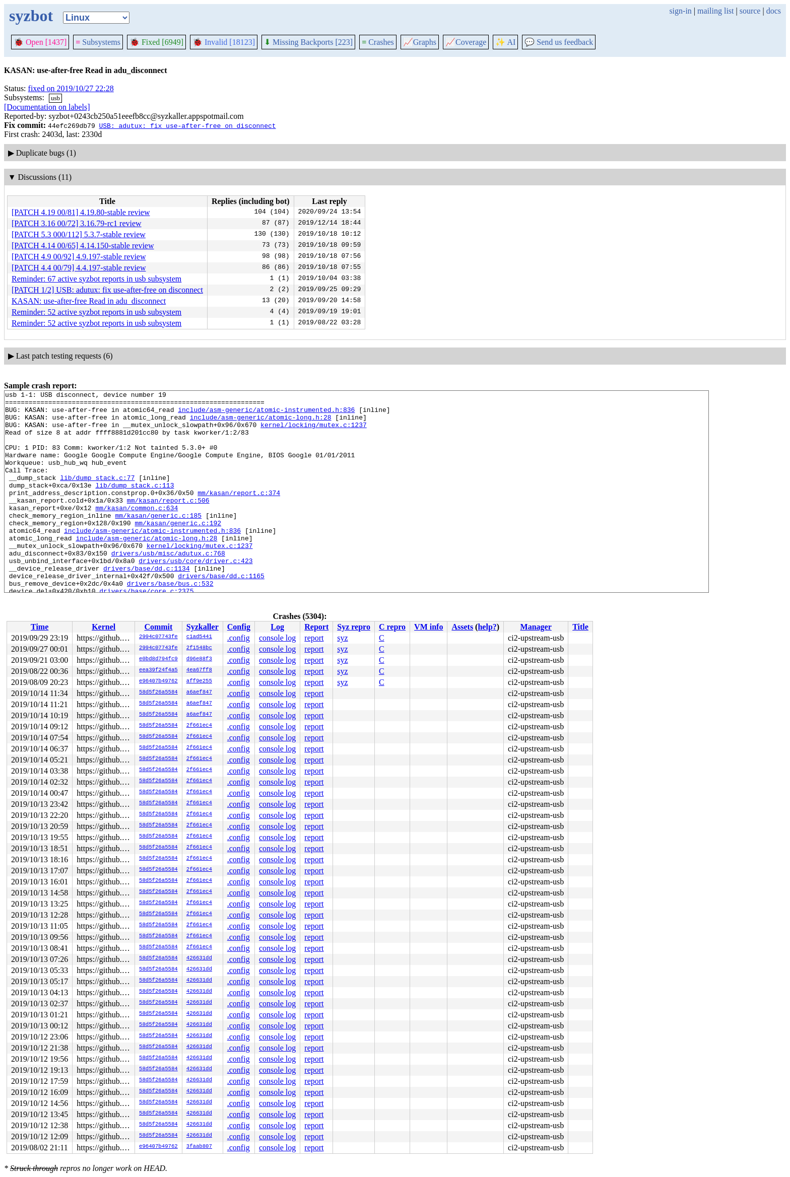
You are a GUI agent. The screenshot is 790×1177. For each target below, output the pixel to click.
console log (277, 638)
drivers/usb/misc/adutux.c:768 (168, 586)
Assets (462, 626)
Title (580, 626)
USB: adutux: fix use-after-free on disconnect (187, 125)
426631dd (199, 958)
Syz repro (353, 626)
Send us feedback (558, 42)
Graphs (419, 42)
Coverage (465, 42)
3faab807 (199, 1146)
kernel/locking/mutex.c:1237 (313, 432)
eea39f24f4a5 (158, 670)
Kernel (103, 626)
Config (238, 626)
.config (238, 638)
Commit (158, 626)
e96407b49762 (158, 681)
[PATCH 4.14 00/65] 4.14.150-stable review (83, 245)
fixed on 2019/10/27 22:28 (71, 88)
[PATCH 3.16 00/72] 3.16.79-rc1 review (77, 223)
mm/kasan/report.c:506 (168, 522)
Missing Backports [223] (308, 42)
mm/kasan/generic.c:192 (178, 550)
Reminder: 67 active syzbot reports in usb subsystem (96, 278)
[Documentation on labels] (47, 107)
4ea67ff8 (199, 670)
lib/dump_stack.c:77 (97, 495)
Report (316, 626)
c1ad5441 (199, 637)
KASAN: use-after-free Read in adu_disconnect (89, 301)
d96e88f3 (199, 659)
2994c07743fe (158, 637)
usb (55, 98)
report (313, 638)
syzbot (31, 16)
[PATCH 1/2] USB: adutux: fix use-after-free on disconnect (107, 290)
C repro (392, 626)
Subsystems (98, 42)
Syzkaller (202, 626)
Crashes (378, 42)
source (750, 11)
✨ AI (505, 42)
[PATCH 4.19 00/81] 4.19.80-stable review (81, 212)
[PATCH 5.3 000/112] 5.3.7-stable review (79, 234)
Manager (536, 626)
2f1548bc (199, 648)
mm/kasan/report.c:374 (239, 513)
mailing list (715, 11)
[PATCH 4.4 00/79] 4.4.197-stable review (79, 267)
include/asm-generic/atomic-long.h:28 (261, 423)
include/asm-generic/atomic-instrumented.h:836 (266, 414)
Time (39, 626)
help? (487, 626)
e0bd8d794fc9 (158, 659)
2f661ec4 (199, 725)
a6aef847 (199, 692)
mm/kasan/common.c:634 (136, 531)
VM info (428, 626)
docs (773, 11)
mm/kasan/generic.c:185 (158, 540)
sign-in (680, 11)
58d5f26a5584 (158, 692)
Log (277, 626)
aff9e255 (199, 681)
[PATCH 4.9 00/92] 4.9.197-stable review (79, 256)
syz (342, 638)
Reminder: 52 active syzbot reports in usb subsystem (96, 312)
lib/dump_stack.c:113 (134, 504)
